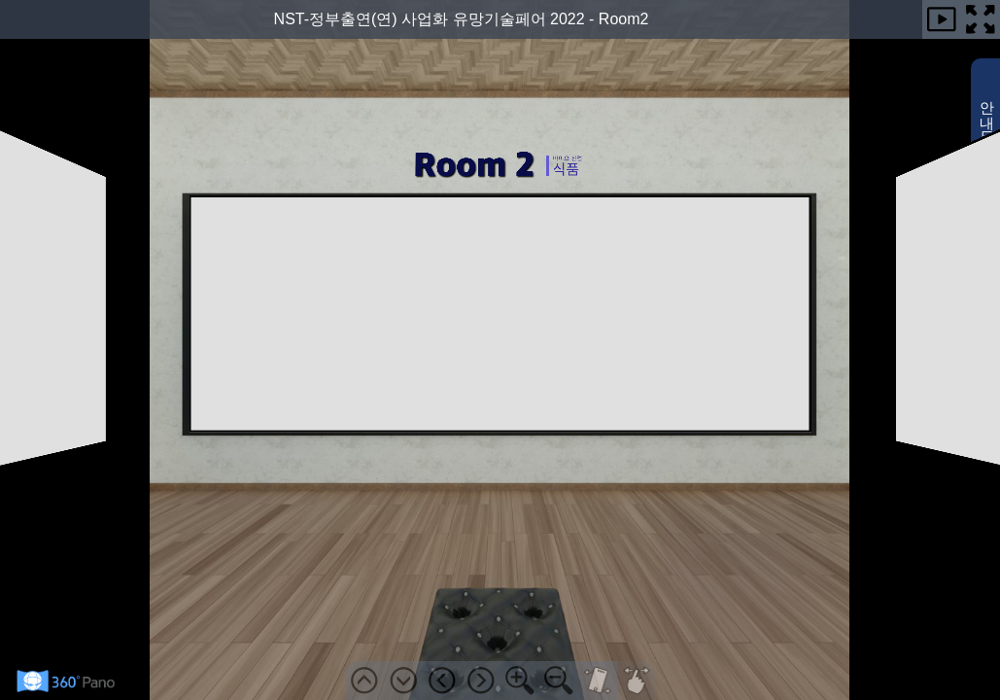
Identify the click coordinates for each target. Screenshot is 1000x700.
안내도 (988, 135)
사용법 (988, 271)
